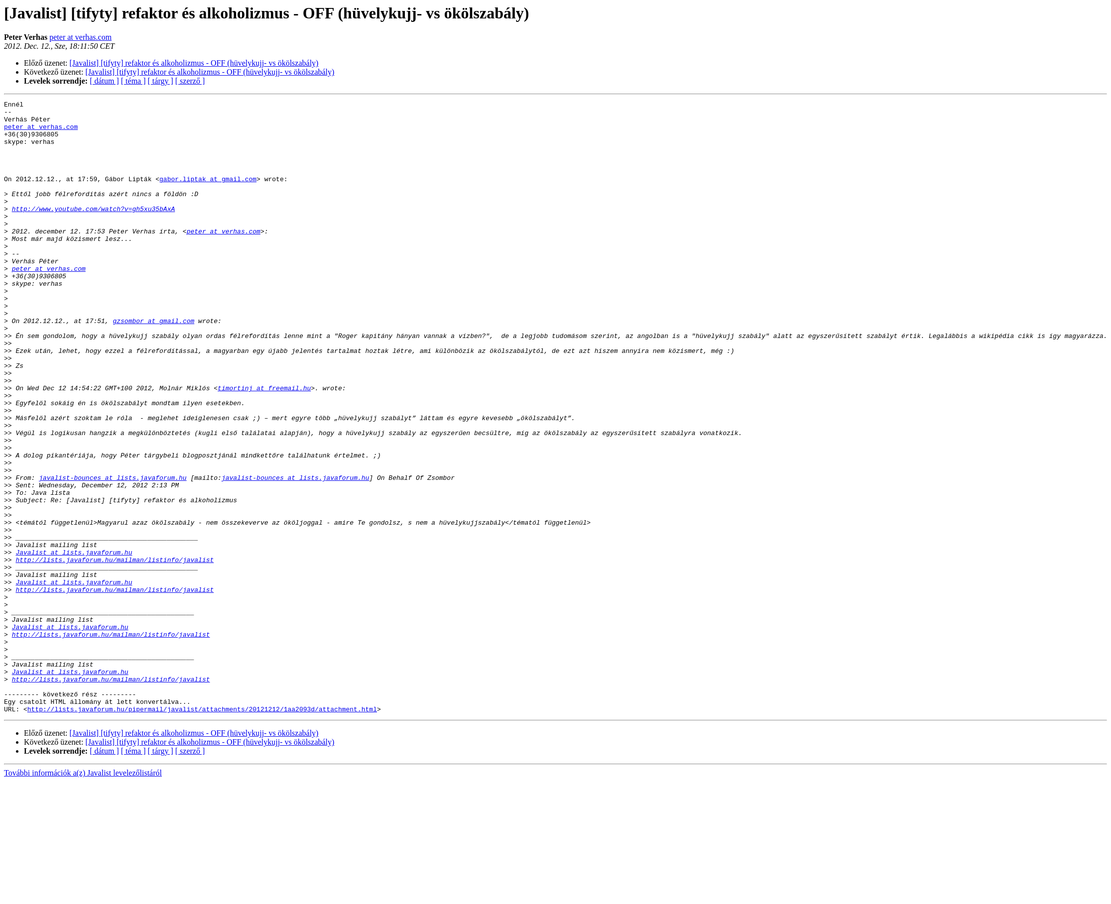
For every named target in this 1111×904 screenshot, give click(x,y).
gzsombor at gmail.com (153, 365)
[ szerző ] (190, 81)
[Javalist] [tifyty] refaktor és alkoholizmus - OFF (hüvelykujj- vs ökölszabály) (194, 63)
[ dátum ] (104, 81)
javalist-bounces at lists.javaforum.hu (112, 553)
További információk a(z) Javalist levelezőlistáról (83, 895)
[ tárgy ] (160, 81)
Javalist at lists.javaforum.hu (73, 643)
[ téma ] (133, 81)
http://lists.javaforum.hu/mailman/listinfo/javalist (114, 652)
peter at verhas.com (80, 37)
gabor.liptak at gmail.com (207, 195)
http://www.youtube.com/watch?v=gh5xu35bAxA (93, 230)
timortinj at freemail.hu (264, 446)
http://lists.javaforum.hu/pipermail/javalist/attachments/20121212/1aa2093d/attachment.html (202, 831)
